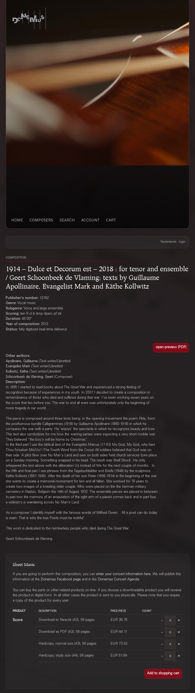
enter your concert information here (123, 574)
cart (111, 220)
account (90, 220)
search (67, 220)
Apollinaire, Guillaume (22, 361)
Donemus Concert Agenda (118, 579)
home (17, 220)
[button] (171, 348)
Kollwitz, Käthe (17, 372)
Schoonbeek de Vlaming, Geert (29, 377)
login (182, 241)
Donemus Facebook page (61, 579)
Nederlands (169, 241)
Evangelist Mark (18, 366)
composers (41, 220)
